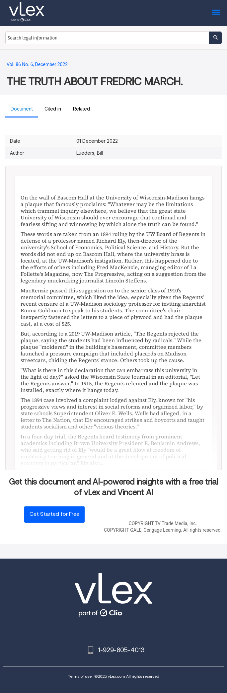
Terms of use (80, 676)
